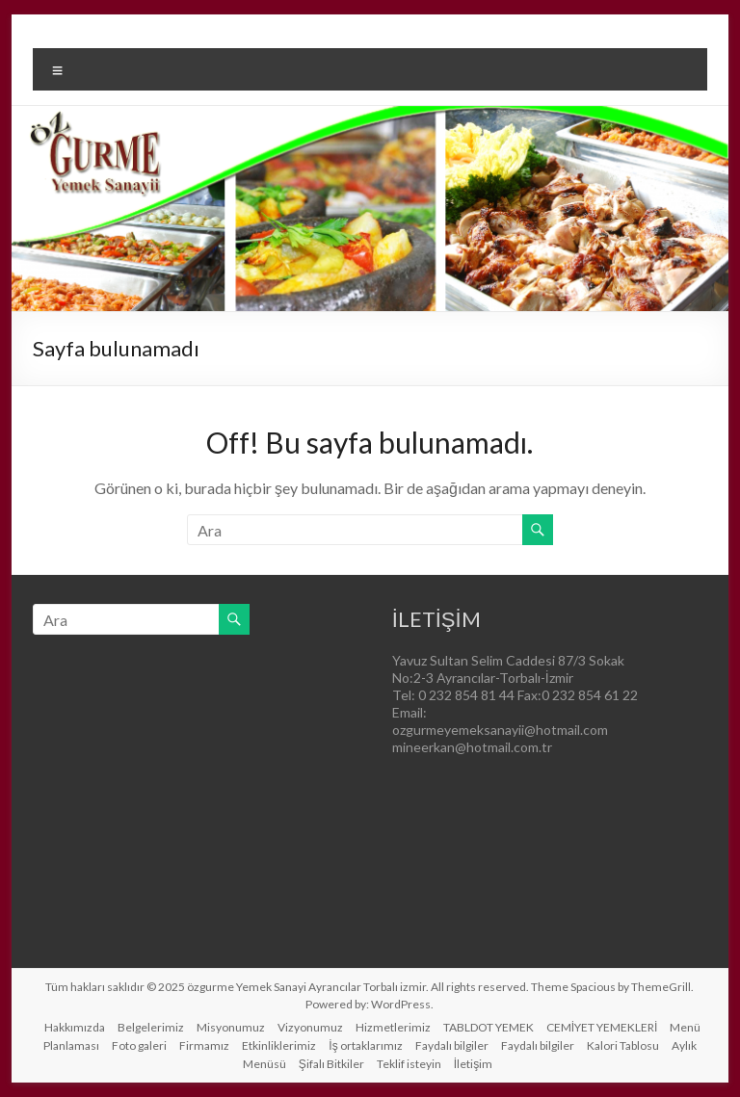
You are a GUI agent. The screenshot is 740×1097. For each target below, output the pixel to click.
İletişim (473, 1064)
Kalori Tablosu (623, 1045)
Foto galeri (139, 1045)
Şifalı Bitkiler (331, 1064)
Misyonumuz (231, 1027)
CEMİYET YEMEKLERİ (602, 1027)
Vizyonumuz (310, 1027)
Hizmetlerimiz (393, 1027)
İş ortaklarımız (365, 1045)
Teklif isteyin (409, 1064)
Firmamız (204, 1045)
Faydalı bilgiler (452, 1045)
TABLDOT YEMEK (488, 1027)
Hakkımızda (74, 1027)
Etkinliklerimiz (279, 1045)
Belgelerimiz (151, 1027)
